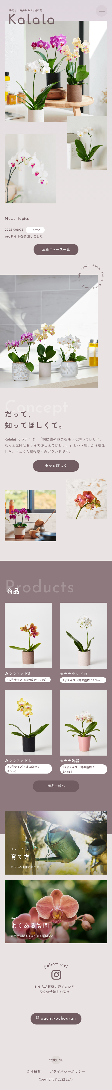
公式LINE (56, 1059)
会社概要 (34, 1071)
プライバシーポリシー (67, 1071)
